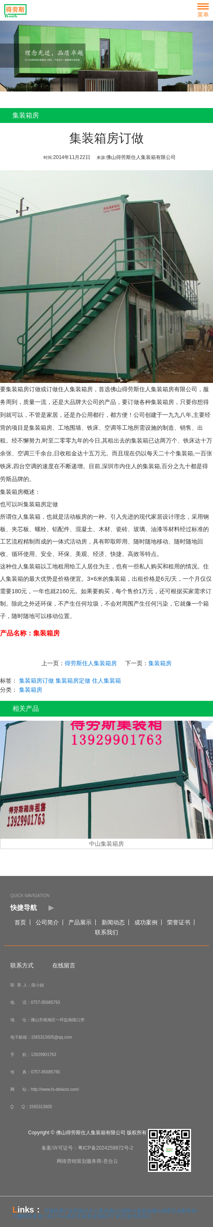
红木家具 (82, 1216)
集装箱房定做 (75, 680)
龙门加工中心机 (54, 1216)
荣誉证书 (178, 922)
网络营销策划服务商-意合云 (87, 1161)
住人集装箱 (108, 680)
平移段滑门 (56, 1211)
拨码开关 (27, 1216)
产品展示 (80, 922)
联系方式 (22, 965)
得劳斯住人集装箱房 (93, 663)
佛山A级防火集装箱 (130, 1211)
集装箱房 (162, 663)
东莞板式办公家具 (89, 1211)
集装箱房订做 (25, 389)
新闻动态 (113, 922)
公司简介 (47, 922)
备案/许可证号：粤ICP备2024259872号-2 (87, 1148)
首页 (20, 922)
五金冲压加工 (137, 1216)
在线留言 (63, 965)
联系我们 (106, 932)
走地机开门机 (107, 1216)
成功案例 (145, 922)
